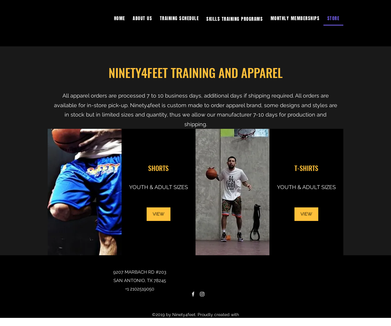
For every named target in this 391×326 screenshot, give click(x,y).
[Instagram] (202, 294)
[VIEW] (158, 214)
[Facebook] (193, 294)
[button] (235, 19)
